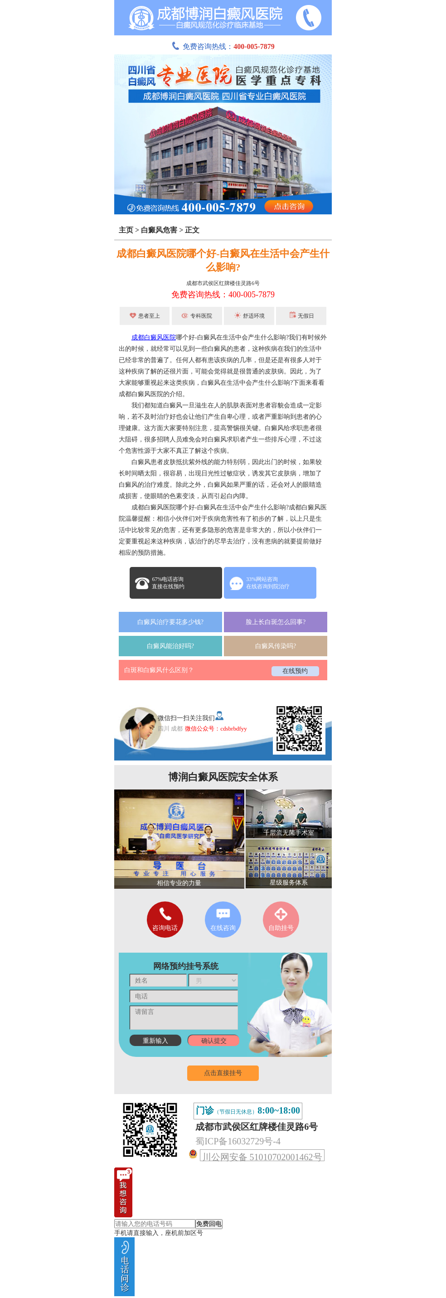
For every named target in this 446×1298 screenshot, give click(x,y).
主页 (126, 230)
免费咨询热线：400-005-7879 (223, 294)
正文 (192, 230)
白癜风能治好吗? (170, 646)
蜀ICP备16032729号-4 (238, 1141)
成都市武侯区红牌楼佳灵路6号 (223, 283)
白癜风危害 (159, 230)
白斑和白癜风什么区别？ (159, 670)
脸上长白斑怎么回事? (275, 622)
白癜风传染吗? (275, 646)
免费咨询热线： (223, 46)
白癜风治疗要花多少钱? (170, 622)
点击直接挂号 (223, 1073)
